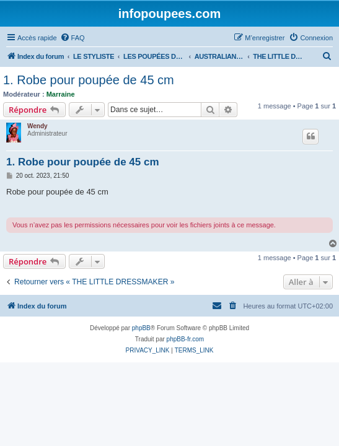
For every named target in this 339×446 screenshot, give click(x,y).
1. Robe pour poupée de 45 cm (88, 80)
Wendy (37, 126)
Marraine (60, 94)
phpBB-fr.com (186, 339)
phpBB (141, 328)
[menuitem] (72, 37)
